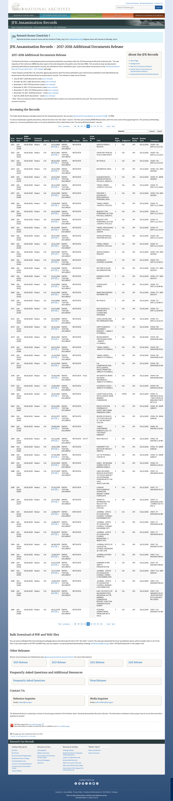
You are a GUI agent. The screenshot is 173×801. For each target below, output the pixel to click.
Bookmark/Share (146, 3)
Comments (154, 140)
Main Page (134, 60)
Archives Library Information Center (21, 767)
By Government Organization (21, 756)
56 (101, 126)
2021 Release (135, 662)
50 (82, 126)
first (60, 126)
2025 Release (20, 662)
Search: (121, 131)
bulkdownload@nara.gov (100, 643)
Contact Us (158, 3)
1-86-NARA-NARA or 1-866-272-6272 (86, 798)
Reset (160, 131)
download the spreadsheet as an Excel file (89, 116)
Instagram (83, 783)
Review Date (143, 139)
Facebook (75, 783)
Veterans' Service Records (55, 15)
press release (47, 79)
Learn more (154, 797)
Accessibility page (63, 726)
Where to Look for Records (72, 763)
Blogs (93, 783)
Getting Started (68, 750)
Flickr (97, 783)
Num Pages (117, 139)
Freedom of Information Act (92, 792)
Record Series (135, 139)
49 (78, 126)
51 (85, 126)
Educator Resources (86, 15)
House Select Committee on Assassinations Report (141, 70)
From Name (92, 138)
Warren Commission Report (141, 66)
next (108, 126)
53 (91, 126)
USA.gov (115, 792)
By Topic (14, 750)
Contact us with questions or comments (23, 736)
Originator (126, 140)
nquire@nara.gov (25, 702)
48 (75, 126)
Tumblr (86, 783)
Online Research (19, 747)
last (113, 126)
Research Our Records (24, 15)
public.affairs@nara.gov (104, 702)
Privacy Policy (77, 792)
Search (158, 7)
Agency (47, 140)
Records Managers (43, 760)
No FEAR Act (107, 792)
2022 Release (97, 662)
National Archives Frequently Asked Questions (72, 754)
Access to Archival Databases (22, 764)
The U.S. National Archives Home (41, 6)
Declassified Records (70, 760)
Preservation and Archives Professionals (46, 756)
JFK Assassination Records (43, 27)
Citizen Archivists (132, 3)
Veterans (40, 763)
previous (66, 126)
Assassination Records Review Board (144, 74)
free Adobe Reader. (35, 724)
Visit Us (118, 15)
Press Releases (98, 680)
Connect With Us (86, 780)
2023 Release (59, 662)
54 (95, 126)
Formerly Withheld (38, 139)
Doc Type (65, 140)
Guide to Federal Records (71, 757)
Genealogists (41, 750)
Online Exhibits (17, 771)
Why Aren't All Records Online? (73, 765)
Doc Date (55, 140)
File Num (76, 140)
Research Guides (70, 747)
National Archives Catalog (20, 758)
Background (135, 63)
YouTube (90, 783)
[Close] (170, 780)
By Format (15, 753)
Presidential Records (19, 761)
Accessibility (68, 792)
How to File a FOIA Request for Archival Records (73, 769)
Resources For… (44, 747)
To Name (85, 139)
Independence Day (76, 39)
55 (98, 126)
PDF (53, 147)
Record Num (19, 139)
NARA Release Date (27, 138)
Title (99, 140)
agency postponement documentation (59, 657)
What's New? (94, 747)
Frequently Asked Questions (29, 680)
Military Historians (43, 753)
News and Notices (95, 750)
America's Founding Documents (149, 15)
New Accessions (94, 753)
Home (13, 27)
